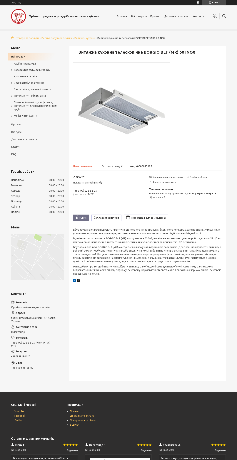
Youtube (19, 411)
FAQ (13, 154)
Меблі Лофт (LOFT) (25, 115)
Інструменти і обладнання (30, 95)
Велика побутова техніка (56, 38)
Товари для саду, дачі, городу (32, 69)
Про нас (155, 16)
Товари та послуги (27, 38)
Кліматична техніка (25, 76)
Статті (15, 146)
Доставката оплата (24, 139)
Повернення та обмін (83, 420)
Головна (122, 16)
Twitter (18, 420)
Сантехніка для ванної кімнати (32, 89)
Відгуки (16, 132)
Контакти (198, 16)
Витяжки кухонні (84, 38)
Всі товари (137, 16)
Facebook (19, 415)
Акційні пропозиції (25, 63)
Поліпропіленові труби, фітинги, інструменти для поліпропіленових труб (35, 106)
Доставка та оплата (176, 16)
